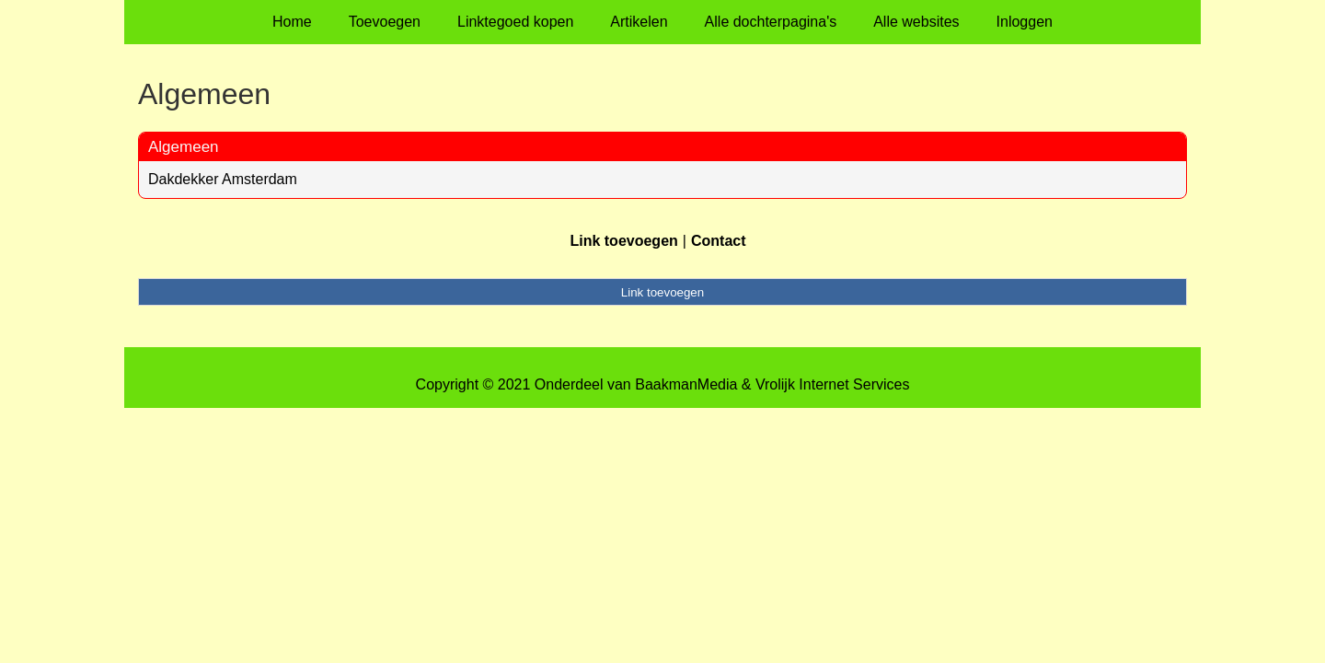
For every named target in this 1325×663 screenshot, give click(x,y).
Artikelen (638, 21)
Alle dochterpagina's (771, 21)
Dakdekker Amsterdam (222, 179)
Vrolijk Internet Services (832, 384)
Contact (718, 241)
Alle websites (916, 21)
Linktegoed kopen (515, 21)
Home (292, 21)
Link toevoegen (623, 241)
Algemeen (183, 147)
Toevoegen (385, 21)
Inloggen (1025, 21)
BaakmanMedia (686, 384)
